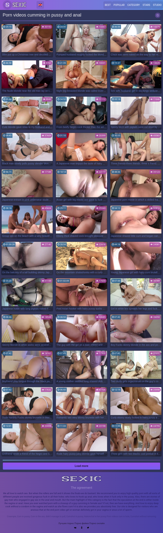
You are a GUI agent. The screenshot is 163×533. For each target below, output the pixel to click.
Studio (157, 5)
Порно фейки (81, 523)
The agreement (81, 487)
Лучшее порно (66, 523)
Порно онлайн (97, 523)
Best (108, 5)
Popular (119, 5)
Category (133, 5)
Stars (146, 5)
